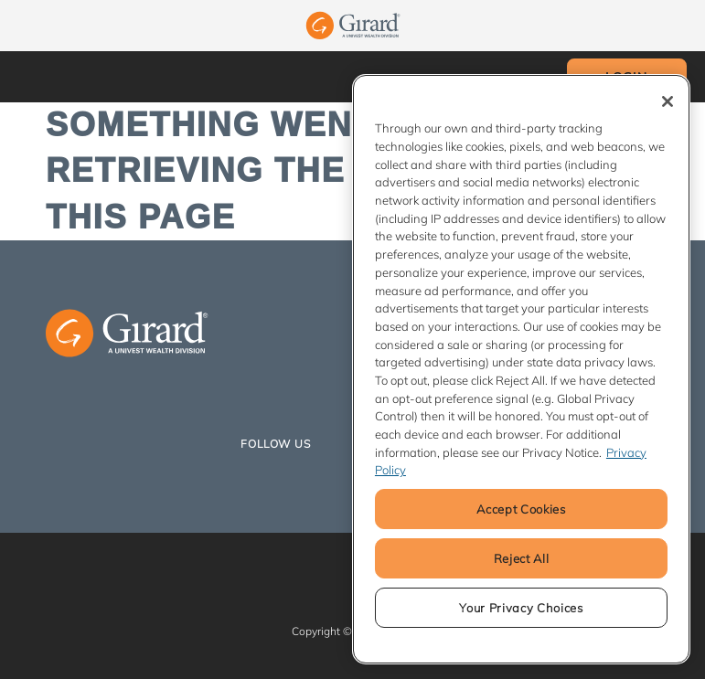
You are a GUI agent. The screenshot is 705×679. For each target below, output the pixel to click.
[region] (521, 369)
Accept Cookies (520, 509)
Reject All (522, 558)
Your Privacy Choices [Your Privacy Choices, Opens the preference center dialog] (520, 607)
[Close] (667, 101)
